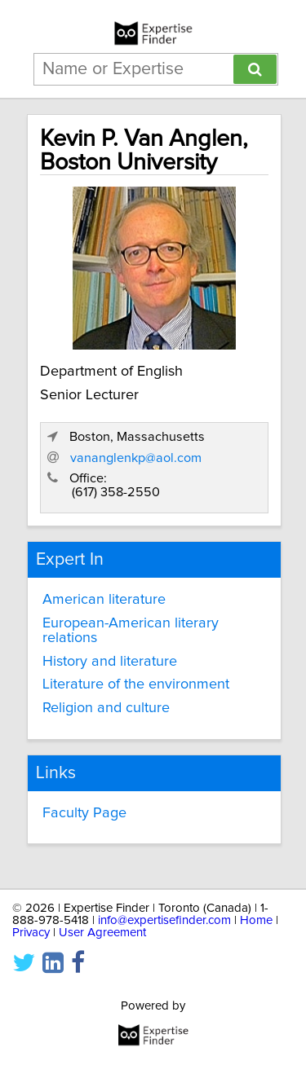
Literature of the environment (135, 684)
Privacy (31, 932)
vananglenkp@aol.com (136, 457)
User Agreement (102, 932)
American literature (104, 599)
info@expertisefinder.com (164, 920)
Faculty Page (84, 813)
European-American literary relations (130, 630)
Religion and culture (106, 708)
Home (256, 920)
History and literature (109, 661)
